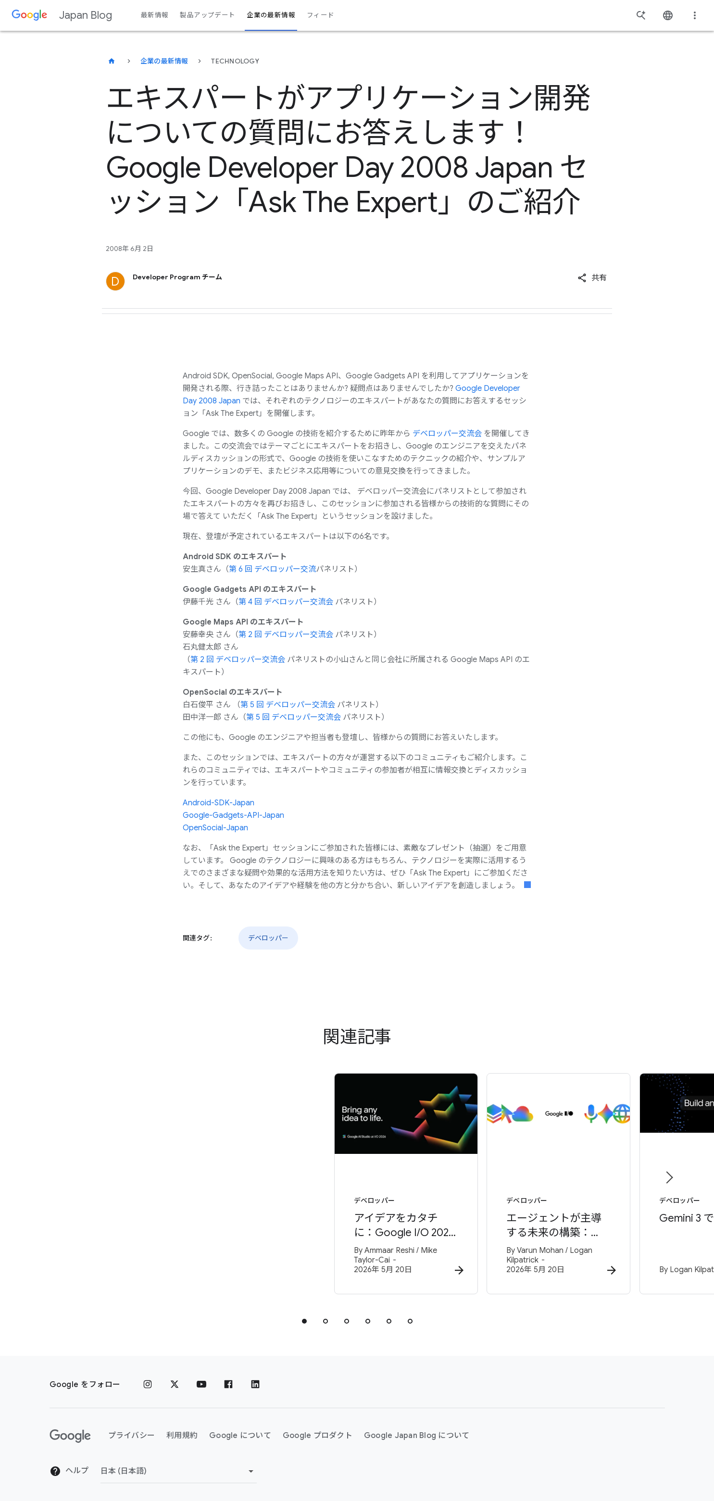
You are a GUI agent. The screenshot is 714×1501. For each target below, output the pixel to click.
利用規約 (182, 1429)
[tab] (304, 1315)
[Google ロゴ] (70, 1429)
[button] (592, 277)
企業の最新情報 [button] (271, 15)
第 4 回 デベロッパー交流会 (285, 602)
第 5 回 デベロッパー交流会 (287, 705)
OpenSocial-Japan (215, 828)
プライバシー (131, 1429)
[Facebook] (228, 1378)
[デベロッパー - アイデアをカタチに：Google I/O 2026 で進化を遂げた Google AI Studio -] (231, 1182)
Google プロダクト (317, 1429)
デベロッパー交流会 (447, 433)
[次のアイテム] (668, 1174)
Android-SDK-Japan (218, 803)
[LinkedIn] (255, 1378)
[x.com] (174, 1378)
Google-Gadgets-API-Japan (233, 815)
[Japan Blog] (111, 61)
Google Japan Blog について (417, 1429)
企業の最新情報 (164, 61)
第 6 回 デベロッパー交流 (272, 569)
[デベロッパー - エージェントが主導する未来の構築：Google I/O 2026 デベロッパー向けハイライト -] (483, 1182)
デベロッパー (268, 938)
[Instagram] (147, 1378)
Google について (240, 1429)
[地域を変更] (178, 1464)
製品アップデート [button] (207, 15)
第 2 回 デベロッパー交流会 (285, 634)
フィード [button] (320, 15)
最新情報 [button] (154, 15)
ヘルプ (69, 1465)
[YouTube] (201, 1378)
